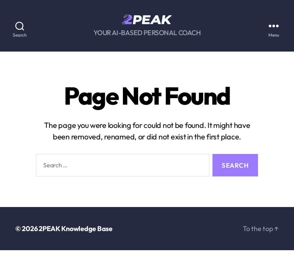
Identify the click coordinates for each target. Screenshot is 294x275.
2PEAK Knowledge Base (76, 228)
